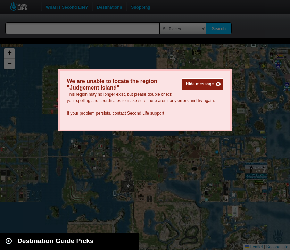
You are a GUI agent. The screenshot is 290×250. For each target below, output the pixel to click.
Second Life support (145, 113)
